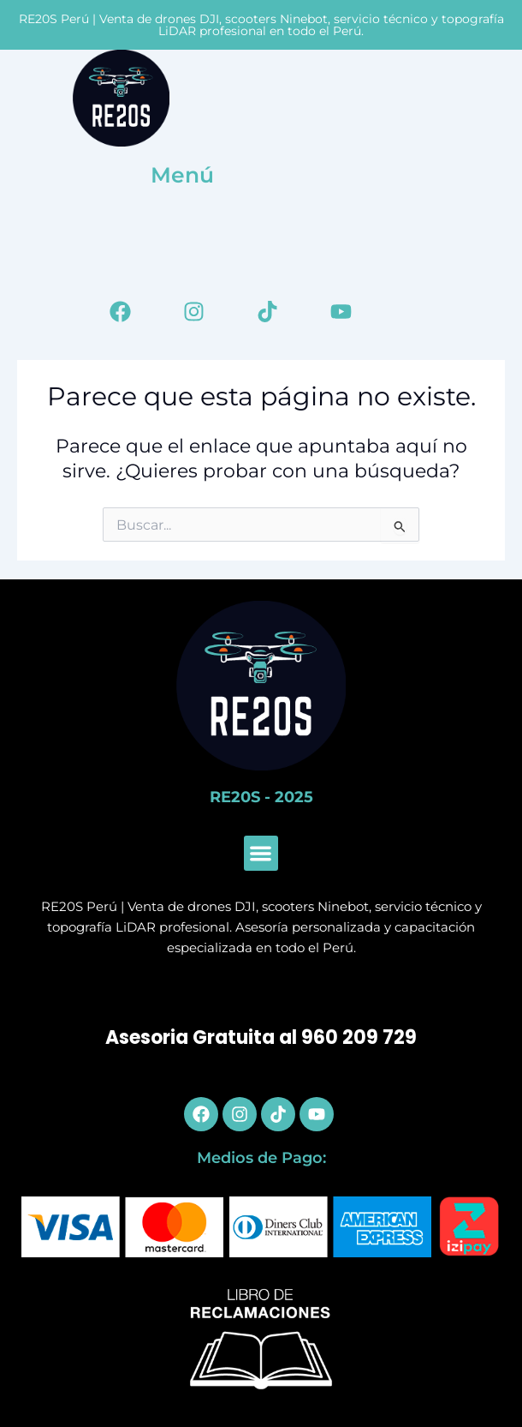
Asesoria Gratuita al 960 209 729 (261, 1038)
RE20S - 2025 (261, 797)
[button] (261, 853)
